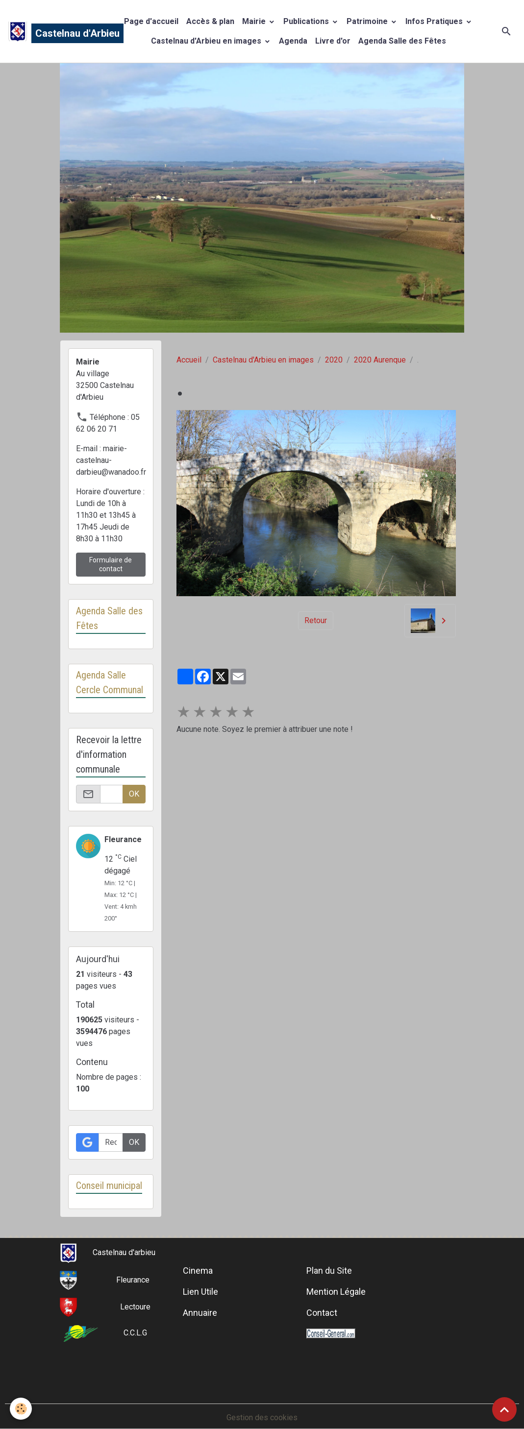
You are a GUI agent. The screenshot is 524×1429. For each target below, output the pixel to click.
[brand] (56, 31)
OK (134, 794)
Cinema (198, 1270)
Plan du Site (329, 1270)
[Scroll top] (504, 1409)
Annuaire (200, 1313)
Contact (321, 1313)
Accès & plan (210, 21)
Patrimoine (368, 21)
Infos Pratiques (435, 21)
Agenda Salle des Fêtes (402, 41)
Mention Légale (336, 1291)
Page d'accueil (151, 21)
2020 (334, 359)
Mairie (255, 21)
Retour (315, 620)
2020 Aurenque (380, 359)
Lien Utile (200, 1291)
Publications (307, 21)
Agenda (293, 41)
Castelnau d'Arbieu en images (207, 41)
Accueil (188, 359)
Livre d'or (332, 41)
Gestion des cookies (262, 1417)
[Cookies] (21, 1409)
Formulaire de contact (110, 564)
